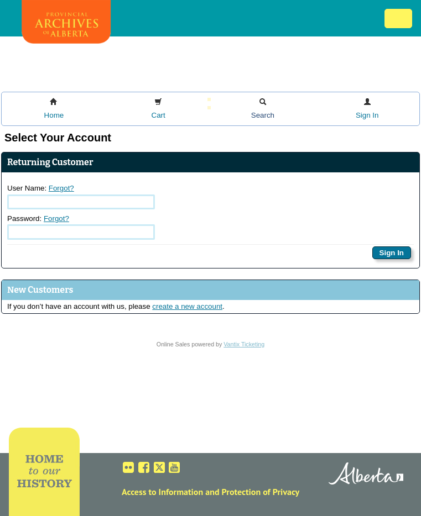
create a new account (187, 306)
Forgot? (61, 188)
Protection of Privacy (261, 491)
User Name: (81, 196)
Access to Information (162, 491)
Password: (81, 227)
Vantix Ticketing (244, 344)
